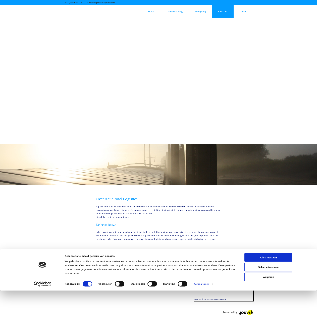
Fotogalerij (200, 11)
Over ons (223, 11)
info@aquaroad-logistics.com (102, 2)
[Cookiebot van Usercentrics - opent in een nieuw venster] (42, 310)
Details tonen (201, 310)
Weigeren (268, 303)
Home (151, 11)
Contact (244, 11)
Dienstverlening (175, 11)
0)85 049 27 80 (76, 2)
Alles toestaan (268, 283)
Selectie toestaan (268, 293)
